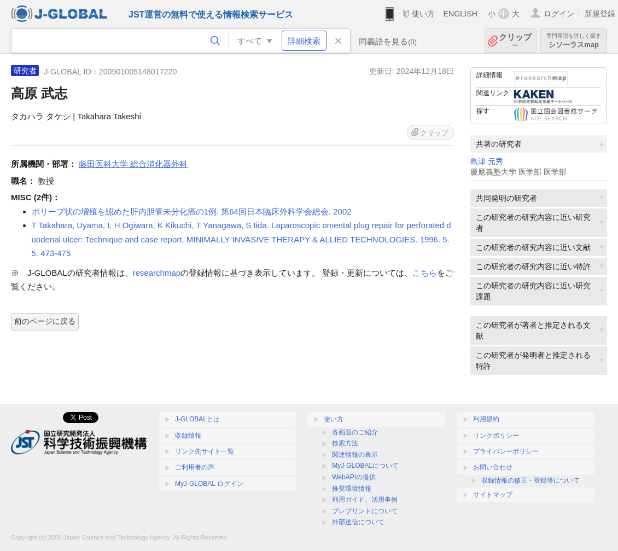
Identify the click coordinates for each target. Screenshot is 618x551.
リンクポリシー (496, 435)
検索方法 (345, 443)
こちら (424, 272)
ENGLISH (460, 13)
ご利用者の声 (194, 467)
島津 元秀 (486, 162)
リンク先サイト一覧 (204, 451)
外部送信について (358, 522)
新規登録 (600, 13)
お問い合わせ (492, 467)
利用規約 (486, 419)
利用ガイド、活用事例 (365, 499)
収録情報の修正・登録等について (530, 480)
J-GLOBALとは (197, 419)
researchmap (157, 272)
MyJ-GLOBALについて (365, 465)
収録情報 (188, 435)
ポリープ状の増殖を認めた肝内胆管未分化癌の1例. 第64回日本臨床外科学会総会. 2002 (192, 211)
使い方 (423, 13)
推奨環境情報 (351, 488)
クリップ (515, 40)
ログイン (559, 13)
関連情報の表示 (355, 455)
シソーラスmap (573, 41)
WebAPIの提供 (354, 477)
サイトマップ (492, 494)
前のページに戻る (44, 321)
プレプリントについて (365, 511)
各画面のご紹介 (355, 432)
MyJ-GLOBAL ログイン (209, 484)
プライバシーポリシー (506, 451)
